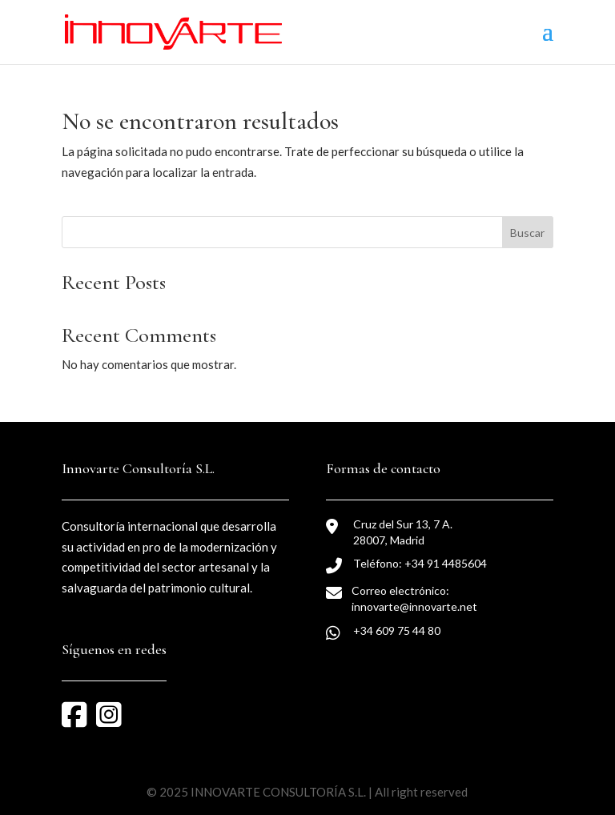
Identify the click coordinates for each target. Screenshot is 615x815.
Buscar (527, 232)
